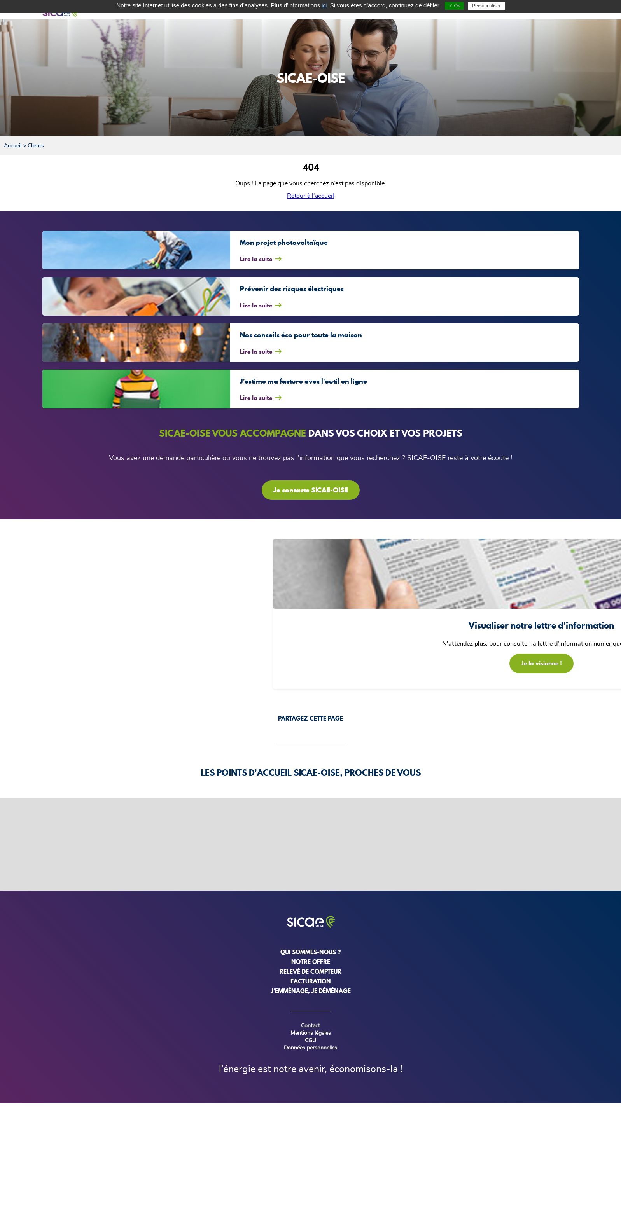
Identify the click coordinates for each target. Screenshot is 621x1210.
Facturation (310, 981)
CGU (310, 1040)
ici (324, 5)
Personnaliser (486, 6)
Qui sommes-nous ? (310, 952)
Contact (310, 1025)
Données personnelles (310, 1048)
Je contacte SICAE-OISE (310, 490)
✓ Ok (454, 6)
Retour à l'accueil (310, 196)
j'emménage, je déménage (311, 991)
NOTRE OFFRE (310, 961)
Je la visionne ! (541, 663)
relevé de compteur (310, 971)
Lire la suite (256, 259)
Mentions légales (310, 1033)
